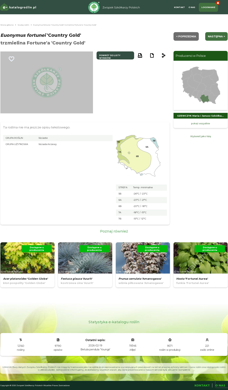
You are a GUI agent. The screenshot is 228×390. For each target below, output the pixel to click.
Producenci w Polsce (191, 56)
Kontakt (179, 7)
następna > (216, 36)
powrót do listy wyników (109, 56)
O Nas (191, 7)
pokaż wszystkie (200, 123)
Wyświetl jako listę (200, 136)
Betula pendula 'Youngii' (95, 349)
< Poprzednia (186, 36)
